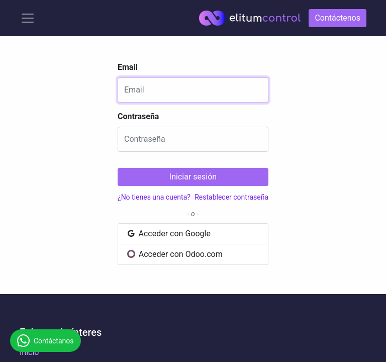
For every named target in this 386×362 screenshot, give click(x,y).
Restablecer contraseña (231, 197)
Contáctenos (337, 18)
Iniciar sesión (193, 177)
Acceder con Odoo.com (174, 254)
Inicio (29, 352)
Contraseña (138, 116)
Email (128, 67)
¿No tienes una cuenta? (154, 197)
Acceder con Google (168, 233)
